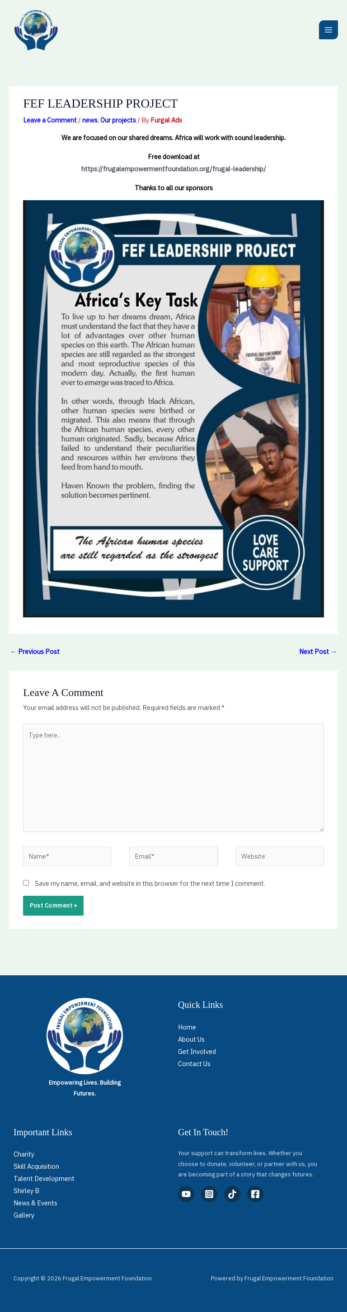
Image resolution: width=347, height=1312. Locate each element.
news (90, 120)
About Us (191, 1039)
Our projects (118, 120)
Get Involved (197, 1051)
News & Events (35, 1203)
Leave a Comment (50, 120)
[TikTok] (232, 1194)
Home (187, 1027)
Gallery (24, 1215)
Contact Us (194, 1063)
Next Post (318, 651)
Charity (24, 1154)
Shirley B (26, 1190)
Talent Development (44, 1178)
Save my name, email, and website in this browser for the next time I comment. (150, 883)
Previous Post (35, 651)
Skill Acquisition (36, 1166)
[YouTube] (186, 1194)
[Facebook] (255, 1194)
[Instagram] (209, 1194)
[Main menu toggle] (328, 29)
